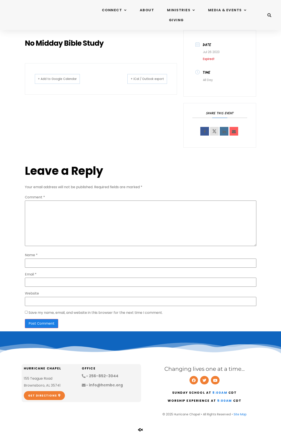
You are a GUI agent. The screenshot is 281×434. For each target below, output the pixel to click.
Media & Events (227, 10)
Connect (114, 10)
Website (32, 293)
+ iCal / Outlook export (142, 78)
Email (31, 274)
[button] (269, 15)
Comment (35, 197)
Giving (176, 20)
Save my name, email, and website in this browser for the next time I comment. (96, 312)
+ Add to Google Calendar (62, 78)
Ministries (181, 10)
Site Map (240, 414)
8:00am (219, 392)
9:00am (224, 400)
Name (31, 255)
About (147, 10)
